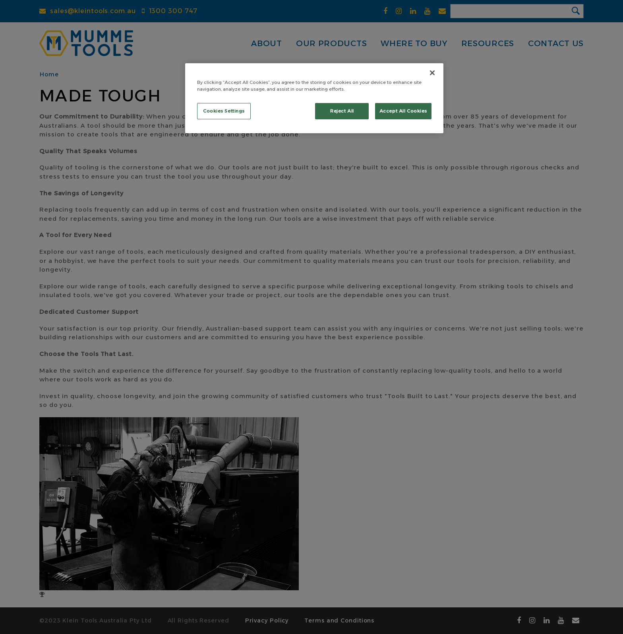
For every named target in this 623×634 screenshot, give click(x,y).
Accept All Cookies (403, 111)
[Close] (432, 73)
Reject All (342, 111)
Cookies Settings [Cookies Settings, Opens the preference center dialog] (224, 111)
